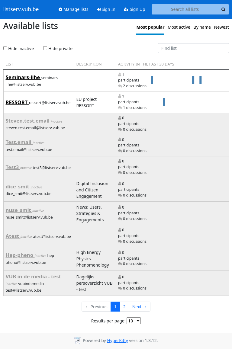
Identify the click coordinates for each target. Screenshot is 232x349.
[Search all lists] (185, 9)
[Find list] (193, 48)
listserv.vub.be (21, 9)
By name (202, 27)
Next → (139, 306)
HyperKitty (117, 340)
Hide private (57, 48)
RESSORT (17, 102)
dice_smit (18, 186)
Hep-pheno (20, 254)
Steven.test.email (28, 120)
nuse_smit (19, 210)
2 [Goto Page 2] (124, 306)
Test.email (19, 142)
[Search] (223, 9)
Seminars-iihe (23, 77)
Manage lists (74, 9)
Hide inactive (18, 48)
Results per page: (108, 321)
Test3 (13, 167)
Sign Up (134, 9)
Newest (221, 27)
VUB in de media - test (33, 276)
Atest (13, 235)
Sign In (106, 9)
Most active (179, 27)
